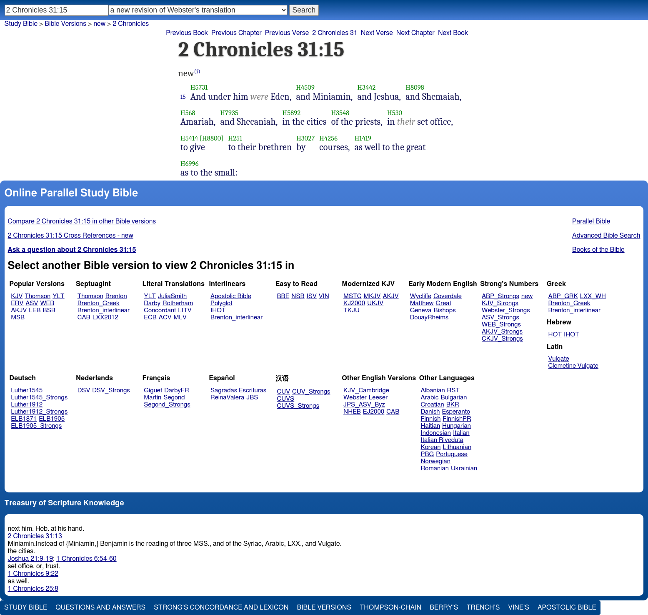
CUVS (286, 399)
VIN (324, 296)
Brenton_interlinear (104, 310)
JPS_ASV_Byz (364, 405)
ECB (150, 317)
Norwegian (435, 461)
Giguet (153, 390)
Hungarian (456, 426)
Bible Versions (65, 23)
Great (443, 303)
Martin (152, 397)
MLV (179, 317)
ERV (17, 303)
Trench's (483, 607)
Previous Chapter (236, 33)
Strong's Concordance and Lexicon (221, 607)
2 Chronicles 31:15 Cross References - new (70, 235)
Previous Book (187, 33)
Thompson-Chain (390, 607)
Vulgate (558, 359)
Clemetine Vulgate (573, 366)
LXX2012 (105, 317)
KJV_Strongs (500, 303)
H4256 (328, 138)
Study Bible (21, 23)
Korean (431, 447)
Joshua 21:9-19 (30, 558)
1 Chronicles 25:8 (33, 588)
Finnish (431, 419)
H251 (235, 138)
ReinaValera (227, 397)
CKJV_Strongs (502, 339)
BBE (283, 296)
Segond (174, 397)
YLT (58, 296)
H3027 (305, 138)
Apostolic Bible (567, 607)
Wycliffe (420, 296)
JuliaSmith (172, 296)
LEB (34, 310)
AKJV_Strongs (502, 332)
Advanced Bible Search (606, 235)
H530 (394, 113)
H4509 (305, 87)
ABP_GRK (563, 296)
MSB (18, 317)
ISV (312, 296)
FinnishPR (457, 419)
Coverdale (447, 296)
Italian (461, 433)
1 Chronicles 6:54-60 (86, 558)
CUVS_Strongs (298, 406)
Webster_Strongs (506, 310)
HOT (555, 334)
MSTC (352, 296)
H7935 (229, 113)
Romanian (435, 468)
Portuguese (452, 454)
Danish (430, 412)
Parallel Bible (591, 221)
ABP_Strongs (500, 296)
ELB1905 (52, 419)
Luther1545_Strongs (39, 397)
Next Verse (377, 33)
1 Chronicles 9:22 (33, 573)
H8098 (414, 87)
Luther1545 (27, 390)
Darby (152, 303)
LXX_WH (593, 296)
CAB (84, 317)
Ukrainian (464, 468)
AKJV (19, 310)
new (527, 296)
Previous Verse (287, 33)
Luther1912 (27, 405)
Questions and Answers (100, 607)
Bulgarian (453, 397)
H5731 (199, 87)
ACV (165, 317)
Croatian (432, 405)
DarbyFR (176, 390)
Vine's (518, 607)
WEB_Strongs (501, 324)
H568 (187, 113)
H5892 (292, 113)
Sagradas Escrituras (238, 390)
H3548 (340, 113)
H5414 (189, 138)
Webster (355, 397)
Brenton (116, 296)
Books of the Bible (598, 249)
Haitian (430, 426)
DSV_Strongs (111, 390)
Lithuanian (457, 447)
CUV (283, 392)
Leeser (378, 397)
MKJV (371, 296)
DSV (84, 390)
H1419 (363, 138)
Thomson (37, 296)
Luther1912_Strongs (39, 412)
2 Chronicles (131, 23)
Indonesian (436, 433)
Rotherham (178, 303)
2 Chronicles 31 (335, 33)
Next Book (453, 33)
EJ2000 (373, 412)
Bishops (444, 310)
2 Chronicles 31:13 (35, 536)
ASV (31, 303)
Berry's (444, 607)
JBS (252, 397)
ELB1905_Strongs (36, 426)
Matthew (422, 303)
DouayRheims (429, 317)
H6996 (189, 164)
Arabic (430, 397)
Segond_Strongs (167, 405)
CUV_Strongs (311, 392)
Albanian (433, 390)
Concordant (160, 310)
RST (453, 390)
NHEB (352, 412)
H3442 (367, 87)
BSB (49, 310)
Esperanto (456, 412)
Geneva (421, 310)
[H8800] (211, 138)
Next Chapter (415, 33)
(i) (197, 71)
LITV (184, 310)
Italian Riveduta (442, 440)
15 (183, 96)
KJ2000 (354, 303)
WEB (47, 303)
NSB (297, 296)
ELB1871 (24, 419)
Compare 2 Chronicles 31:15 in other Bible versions (82, 221)
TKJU (351, 310)
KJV (17, 296)
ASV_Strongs (500, 317)
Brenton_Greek (99, 303)
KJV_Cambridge (366, 390)
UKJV (375, 303)
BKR (452, 405)
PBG (427, 454)
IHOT (218, 310)
